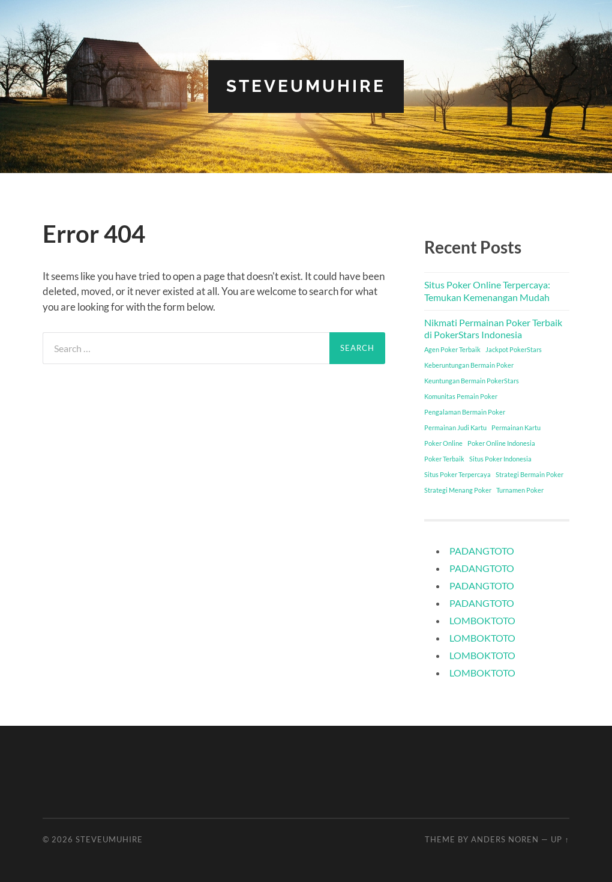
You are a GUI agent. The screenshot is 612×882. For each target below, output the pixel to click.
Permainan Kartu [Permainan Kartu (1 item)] (516, 427)
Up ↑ (560, 839)
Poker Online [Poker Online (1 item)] (443, 443)
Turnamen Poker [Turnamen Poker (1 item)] (520, 490)
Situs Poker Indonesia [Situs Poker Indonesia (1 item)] (500, 459)
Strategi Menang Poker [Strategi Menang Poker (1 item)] (457, 490)
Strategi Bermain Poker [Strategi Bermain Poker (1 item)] (529, 474)
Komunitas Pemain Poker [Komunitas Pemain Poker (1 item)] (460, 396)
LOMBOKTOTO (482, 620)
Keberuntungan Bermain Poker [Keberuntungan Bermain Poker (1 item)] (469, 365)
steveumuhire (306, 86)
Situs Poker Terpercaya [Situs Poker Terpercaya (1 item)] (457, 474)
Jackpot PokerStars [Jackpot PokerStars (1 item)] (513, 349)
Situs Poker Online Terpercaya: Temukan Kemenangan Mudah (487, 291)
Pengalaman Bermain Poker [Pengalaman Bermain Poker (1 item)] (464, 412)
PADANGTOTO (481, 550)
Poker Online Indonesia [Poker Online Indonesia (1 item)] (501, 443)
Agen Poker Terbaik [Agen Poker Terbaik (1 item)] (452, 349)
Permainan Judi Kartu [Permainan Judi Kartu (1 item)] (455, 427)
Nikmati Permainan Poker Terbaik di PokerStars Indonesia (493, 329)
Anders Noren (505, 839)
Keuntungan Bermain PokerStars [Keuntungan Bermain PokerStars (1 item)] (471, 381)
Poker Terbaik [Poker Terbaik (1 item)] (444, 459)
